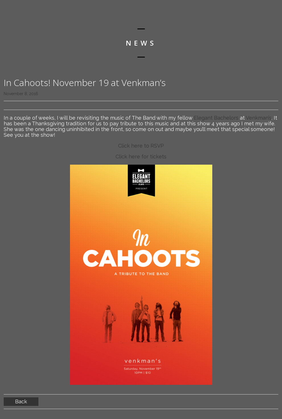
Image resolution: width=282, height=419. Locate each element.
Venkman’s (258, 118)
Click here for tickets (141, 157)
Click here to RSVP (141, 146)
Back (21, 401)
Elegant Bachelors (216, 118)
